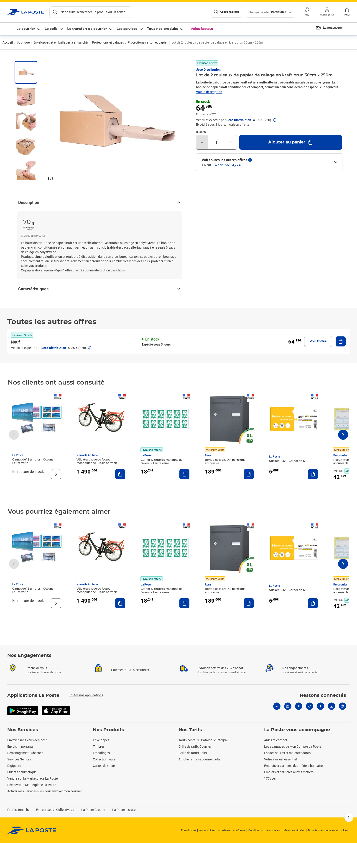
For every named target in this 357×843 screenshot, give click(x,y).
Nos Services (22, 730)
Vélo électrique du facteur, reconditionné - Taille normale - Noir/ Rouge (97, 463)
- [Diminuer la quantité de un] (202, 142)
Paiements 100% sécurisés (130, 670)
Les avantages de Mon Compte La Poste (292, 746)
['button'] (25, 12)
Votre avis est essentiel (280, 759)
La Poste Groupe (93, 809)
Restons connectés (323, 695)
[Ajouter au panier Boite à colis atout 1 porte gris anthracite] (248, 474)
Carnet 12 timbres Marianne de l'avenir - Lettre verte (161, 461)
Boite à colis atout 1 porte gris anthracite (225, 461)
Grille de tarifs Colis (192, 753)
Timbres (99, 746)
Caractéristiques (99, 288)
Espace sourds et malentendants (287, 753)
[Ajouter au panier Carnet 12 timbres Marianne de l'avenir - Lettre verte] (184, 474)
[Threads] (342, 706)
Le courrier (25, 29)
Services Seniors (19, 759)
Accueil (8, 42)
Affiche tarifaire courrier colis (199, 759)
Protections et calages (108, 42)
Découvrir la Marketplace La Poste (31, 785)
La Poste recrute (123, 809)
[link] (31, 830)
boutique (23, 42)
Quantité (201, 132)
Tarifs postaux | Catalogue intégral (203, 740)
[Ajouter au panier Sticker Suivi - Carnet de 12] (312, 474)
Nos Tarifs (190, 730)
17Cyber (270, 778)
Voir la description (209, 92)
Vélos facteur (202, 29)
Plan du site (188, 830)
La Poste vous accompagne (297, 730)
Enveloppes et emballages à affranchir (60, 42)
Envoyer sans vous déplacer (27, 740)
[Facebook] (320, 706)
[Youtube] (331, 706)
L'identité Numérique (21, 772)
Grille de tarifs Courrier (194, 746)
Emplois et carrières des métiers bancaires (294, 765)
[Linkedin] (276, 706)
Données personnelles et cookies (328, 830)
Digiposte (14, 765)
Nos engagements (295, 668)
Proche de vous (36, 668)
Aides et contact (275, 740)
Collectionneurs (104, 759)
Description (99, 202)
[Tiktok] (309, 706)
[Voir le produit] (56, 474)
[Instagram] (287, 706)
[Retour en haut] (348, 817)
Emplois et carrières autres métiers (289, 772)
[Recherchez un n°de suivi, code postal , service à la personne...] (90, 12)
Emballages (101, 753)
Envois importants (20, 746)
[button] (327, 12)
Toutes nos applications (86, 695)
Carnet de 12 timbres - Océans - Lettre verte (33, 461)
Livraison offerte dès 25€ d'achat (220, 668)
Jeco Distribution (208, 69)
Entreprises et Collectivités (55, 809)
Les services (127, 29)
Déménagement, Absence (25, 753)
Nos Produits (108, 730)
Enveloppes (101, 740)
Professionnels (18, 809)
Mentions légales (293, 830)
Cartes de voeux (104, 765)
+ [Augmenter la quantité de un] (230, 142)
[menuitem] (329, 28)
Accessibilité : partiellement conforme (222, 830)
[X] (298, 706)
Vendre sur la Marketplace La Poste (32, 778)
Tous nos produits (162, 29)
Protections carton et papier (148, 42)
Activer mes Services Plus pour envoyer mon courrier (44, 791)
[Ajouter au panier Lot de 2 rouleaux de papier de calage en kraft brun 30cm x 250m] (290, 142)
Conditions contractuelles (264, 830)
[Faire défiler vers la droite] (343, 434)
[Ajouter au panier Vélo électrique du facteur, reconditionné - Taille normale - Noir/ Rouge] (120, 474)
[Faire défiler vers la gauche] (13, 434)
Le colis (51, 29)
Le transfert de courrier (87, 29)
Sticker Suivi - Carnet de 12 (287, 461)
